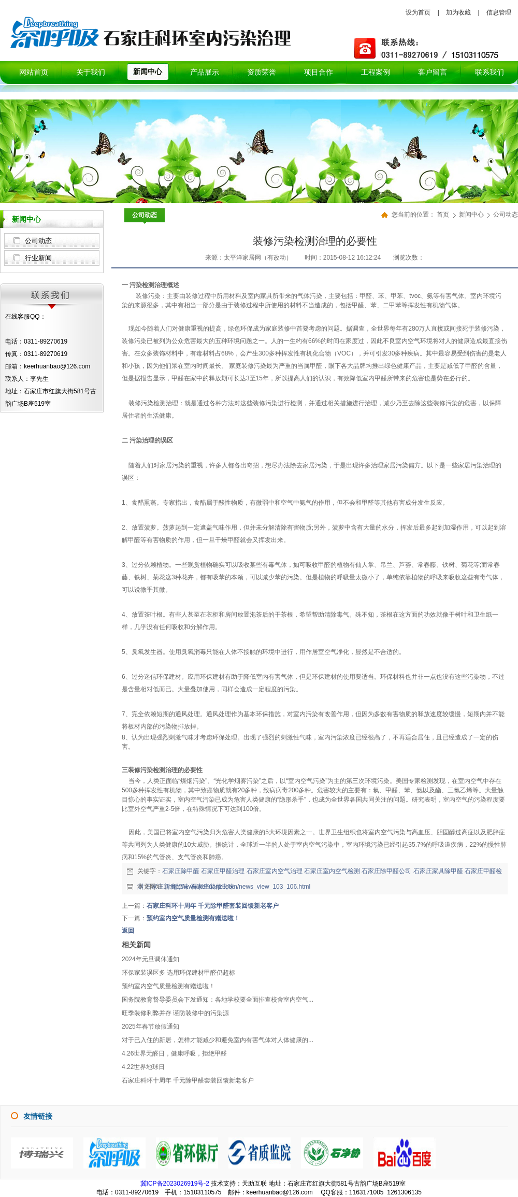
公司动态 (38, 241)
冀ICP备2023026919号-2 (174, 1183)
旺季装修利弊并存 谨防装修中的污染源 (175, 1013)
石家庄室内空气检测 (332, 871)
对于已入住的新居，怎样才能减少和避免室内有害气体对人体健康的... (217, 1040)
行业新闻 (38, 258)
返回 (128, 930)
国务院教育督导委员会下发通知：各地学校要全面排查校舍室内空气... (217, 999)
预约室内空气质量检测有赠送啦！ (193, 918)
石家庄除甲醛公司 (386, 871)
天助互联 (254, 1183)
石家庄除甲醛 (180, 871)
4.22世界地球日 (143, 1067)
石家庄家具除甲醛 (438, 871)
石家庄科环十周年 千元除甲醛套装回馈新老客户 (213, 905)
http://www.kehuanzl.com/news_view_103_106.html (239, 886)
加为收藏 (458, 12)
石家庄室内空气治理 (275, 871)
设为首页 (418, 12)
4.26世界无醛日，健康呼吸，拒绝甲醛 (174, 1053)
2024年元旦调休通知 (150, 959)
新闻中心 (472, 214)
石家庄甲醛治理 (222, 871)
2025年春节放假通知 (150, 1026)
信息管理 (498, 12)
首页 (443, 214)
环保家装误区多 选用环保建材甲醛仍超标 (178, 972)
